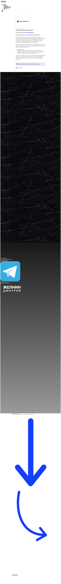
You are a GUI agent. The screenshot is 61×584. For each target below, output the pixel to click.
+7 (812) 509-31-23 (3, 258)
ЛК (4, 9)
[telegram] (2, 11)
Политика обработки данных (6, 259)
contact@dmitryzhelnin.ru (4, 282)
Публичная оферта (4, 260)
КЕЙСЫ (5, 5)
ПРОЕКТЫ (6, 8)
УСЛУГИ (4, 4)
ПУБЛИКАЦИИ (7, 6)
